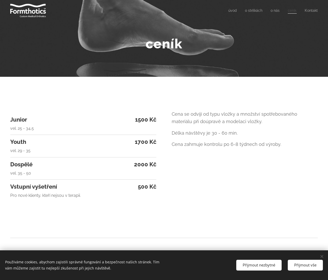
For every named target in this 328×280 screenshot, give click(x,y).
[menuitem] (229, 10)
